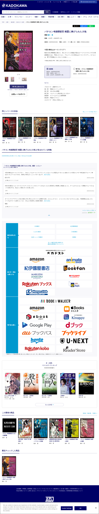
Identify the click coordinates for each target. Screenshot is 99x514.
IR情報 (24, 485)
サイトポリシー (54, 487)
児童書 (43, 17)
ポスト (77, 26)
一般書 (36, 17)
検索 (47, 12)
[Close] (96, 508)
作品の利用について (21, 487)
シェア (84, 26)
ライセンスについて (47, 485)
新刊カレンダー (65, 12)
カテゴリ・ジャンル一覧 (44, 2)
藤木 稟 (50, 35)
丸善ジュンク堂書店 (37, 237)
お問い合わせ (31, 487)
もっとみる (48, 401)
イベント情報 (75, 12)
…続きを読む (47, 174)
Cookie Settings (67, 508)
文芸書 (3, 17)
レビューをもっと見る (88, 210)
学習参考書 (52, 17)
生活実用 (61, 17)
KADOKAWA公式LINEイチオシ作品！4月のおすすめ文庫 (17, 155)
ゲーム (85, 17)
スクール (95, 17)
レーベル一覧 (57, 2)
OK (81, 508)
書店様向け (56, 485)
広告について (36, 485)
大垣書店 (36, 226)
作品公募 (75, 2)
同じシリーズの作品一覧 (89, 111)
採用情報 (29, 485)
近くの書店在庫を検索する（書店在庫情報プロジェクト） (55, 243)
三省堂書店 (74, 231)
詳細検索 (55, 12)
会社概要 (18, 485)
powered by (89, 212)
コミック (29, 17)
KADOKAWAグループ (76, 485)
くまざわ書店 (37, 231)
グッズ (90, 17)
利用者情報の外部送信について (74, 487)
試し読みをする (18, 86)
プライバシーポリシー (42, 487)
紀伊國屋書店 (74, 226)
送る (92, 26)
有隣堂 (74, 237)
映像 (80, 17)
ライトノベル (19, 17)
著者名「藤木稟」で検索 (89, 409)
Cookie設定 (62, 487)
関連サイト (67, 2)
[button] (34, 79)
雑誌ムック (71, 17)
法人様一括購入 (65, 485)
